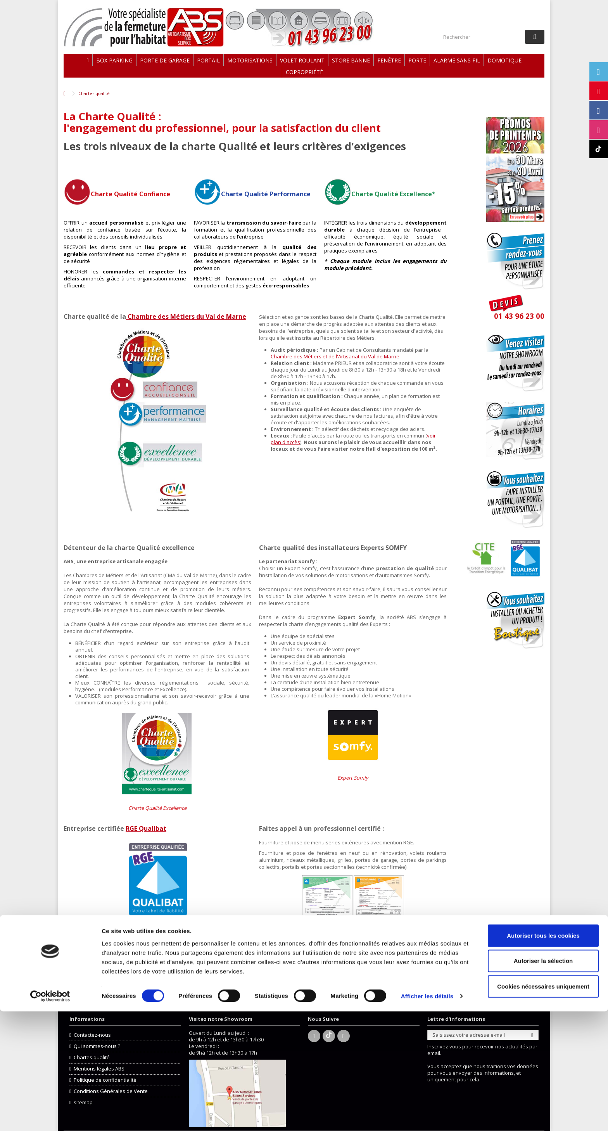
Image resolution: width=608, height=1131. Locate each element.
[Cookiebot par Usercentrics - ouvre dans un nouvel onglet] (50, 1116)
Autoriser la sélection (543, 1080)
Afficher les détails (427, 1115)
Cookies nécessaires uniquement (543, 1105)
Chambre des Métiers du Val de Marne (186, 316)
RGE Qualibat (146, 828)
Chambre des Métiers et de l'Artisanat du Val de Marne (335, 356)
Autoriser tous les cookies (543, 1054)
